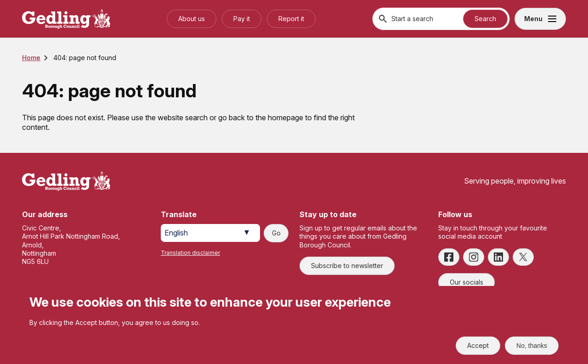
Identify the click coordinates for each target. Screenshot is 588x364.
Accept (478, 345)
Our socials (466, 282)
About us (191, 18)
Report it (291, 18)
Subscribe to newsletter (347, 265)
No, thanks (531, 345)
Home (31, 58)
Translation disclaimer (190, 252)
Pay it (241, 18)
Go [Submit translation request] (276, 233)
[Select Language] (210, 233)
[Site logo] (66, 181)
